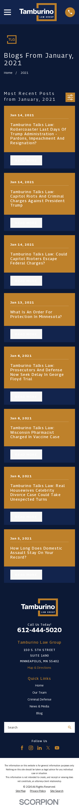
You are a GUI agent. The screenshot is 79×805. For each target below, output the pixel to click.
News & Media (39, 706)
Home (39, 685)
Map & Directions (39, 667)
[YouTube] (57, 748)
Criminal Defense (39, 699)
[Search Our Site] (69, 727)
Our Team (39, 692)
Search (12, 727)
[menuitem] (20, 791)
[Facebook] (22, 748)
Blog (39, 713)
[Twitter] (48, 748)
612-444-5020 (39, 630)
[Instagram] (31, 748)
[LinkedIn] (39, 748)
